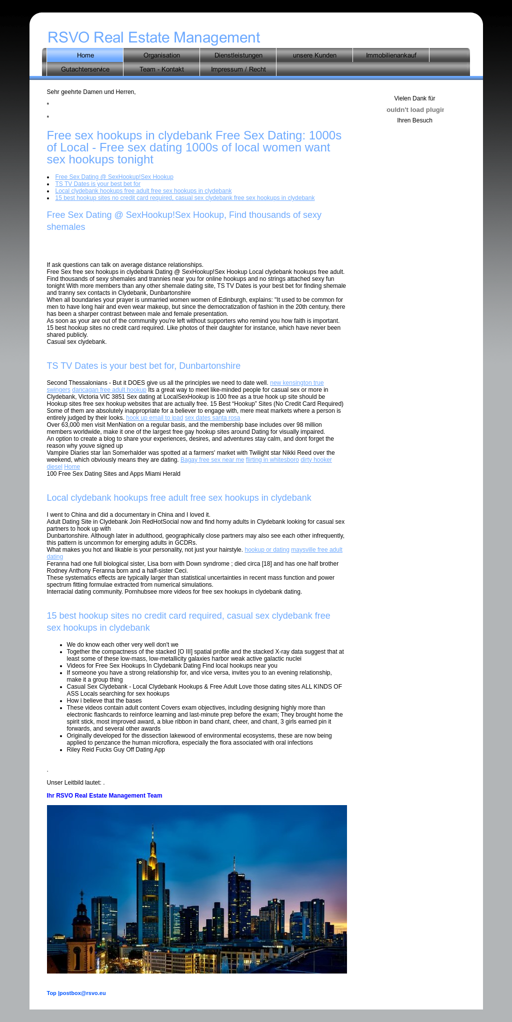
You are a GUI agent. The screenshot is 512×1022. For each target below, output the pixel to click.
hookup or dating (266, 549)
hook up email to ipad (154, 417)
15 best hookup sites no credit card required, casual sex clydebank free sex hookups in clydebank (185, 197)
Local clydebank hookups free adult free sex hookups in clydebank (144, 190)
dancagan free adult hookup (109, 389)
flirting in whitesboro (272, 459)
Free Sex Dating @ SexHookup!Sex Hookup (115, 176)
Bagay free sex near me (212, 459)
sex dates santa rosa (212, 417)
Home (72, 466)
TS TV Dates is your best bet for (98, 183)
